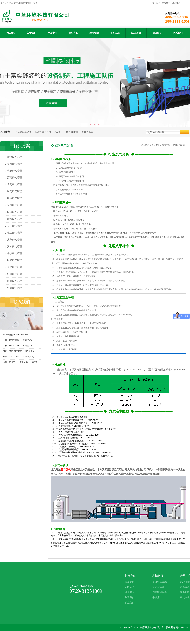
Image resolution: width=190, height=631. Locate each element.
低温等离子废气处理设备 (47, 132)
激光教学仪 (158, 587)
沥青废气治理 (14, 177)
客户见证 (115, 33)
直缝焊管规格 (159, 582)
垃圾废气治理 (14, 219)
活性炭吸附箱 (71, 132)
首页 (158, 145)
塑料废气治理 (14, 164)
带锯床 (156, 597)
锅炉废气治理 (14, 253)
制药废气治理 (14, 191)
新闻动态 (94, 33)
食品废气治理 (14, 267)
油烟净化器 (87, 132)
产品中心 (52, 33)
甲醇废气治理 (14, 274)
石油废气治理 (14, 226)
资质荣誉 (129, 592)
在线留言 (166, 3)
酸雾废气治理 (14, 281)
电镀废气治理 (14, 212)
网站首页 (11, 33)
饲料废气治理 (14, 205)
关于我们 (156, 3)
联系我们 (176, 3)
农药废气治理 (14, 184)
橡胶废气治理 (14, 170)
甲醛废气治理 (14, 260)
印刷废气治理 (14, 198)
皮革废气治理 (14, 239)
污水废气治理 (14, 246)
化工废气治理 (14, 232)
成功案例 (136, 33)
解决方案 (73, 33)
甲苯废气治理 (14, 288)
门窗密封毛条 (159, 592)
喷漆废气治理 (14, 157)
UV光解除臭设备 (23, 132)
